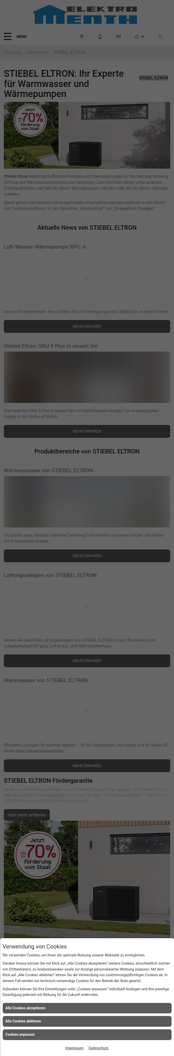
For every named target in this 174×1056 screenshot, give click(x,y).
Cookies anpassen (20, 1034)
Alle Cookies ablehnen (23, 1021)
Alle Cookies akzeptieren (25, 1008)
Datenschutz (99, 1048)
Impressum (74, 1048)
